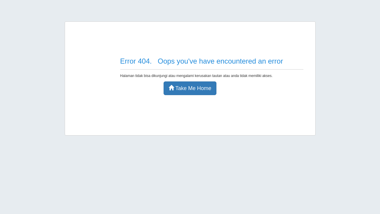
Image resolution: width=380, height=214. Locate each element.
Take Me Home (190, 88)
